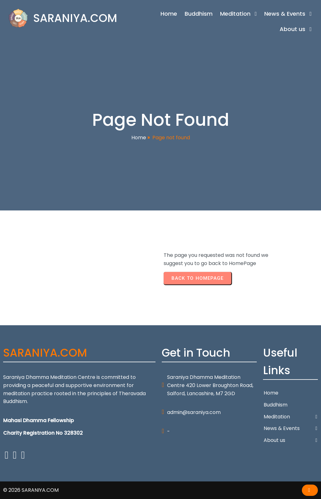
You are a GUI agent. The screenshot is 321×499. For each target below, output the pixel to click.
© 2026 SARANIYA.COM (31, 490)
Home (138, 137)
